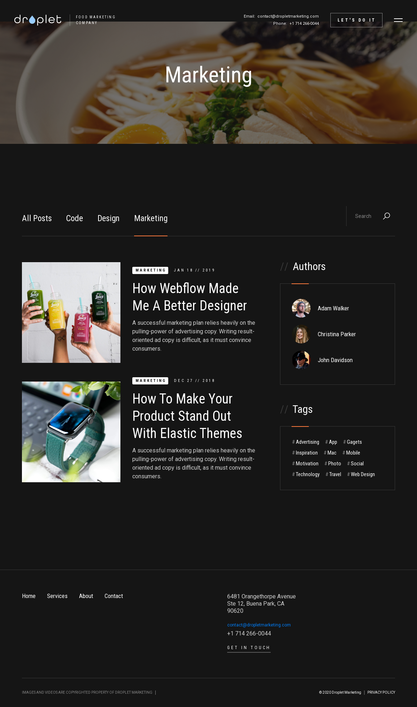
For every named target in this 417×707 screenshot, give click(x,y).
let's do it (357, 20)
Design (108, 218)
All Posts (37, 218)
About (86, 595)
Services (57, 595)
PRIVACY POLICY (381, 692)
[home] (61, 20)
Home (29, 595)
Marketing (151, 218)
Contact (114, 595)
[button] (398, 20)
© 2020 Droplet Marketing (340, 692)
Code (74, 218)
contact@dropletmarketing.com (288, 16)
